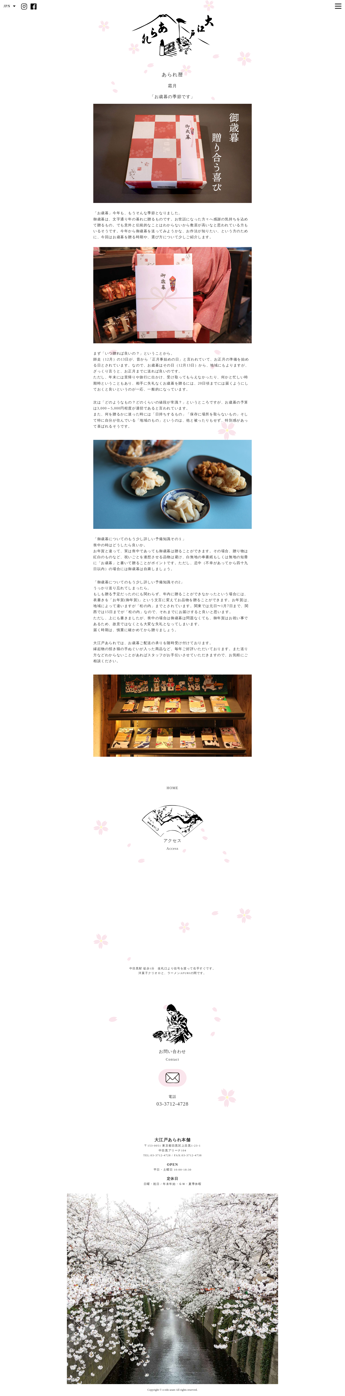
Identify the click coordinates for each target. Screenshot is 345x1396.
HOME (172, 788)
